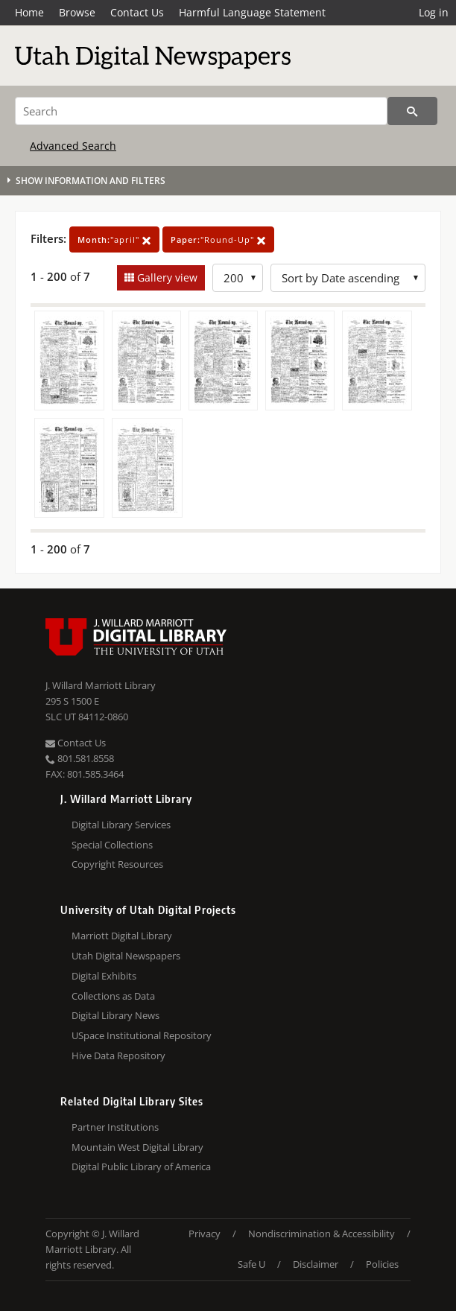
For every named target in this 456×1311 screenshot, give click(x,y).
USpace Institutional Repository (142, 1035)
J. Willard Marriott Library (100, 685)
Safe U (251, 1264)
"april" (114, 239)
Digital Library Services (121, 824)
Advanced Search (73, 146)
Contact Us (137, 12)
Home (29, 12)
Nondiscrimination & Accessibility (321, 1233)
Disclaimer (315, 1264)
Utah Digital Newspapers (126, 955)
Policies (382, 1264)
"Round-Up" (218, 239)
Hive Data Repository (118, 1055)
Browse (77, 12)
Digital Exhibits (104, 976)
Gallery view (165, 277)
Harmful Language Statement (252, 12)
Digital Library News (115, 1015)
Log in (434, 12)
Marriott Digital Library (122, 935)
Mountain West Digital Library (137, 1147)
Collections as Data (113, 996)
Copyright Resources (117, 864)
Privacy (205, 1233)
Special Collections (112, 844)
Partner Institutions (115, 1127)
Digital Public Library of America (141, 1166)
